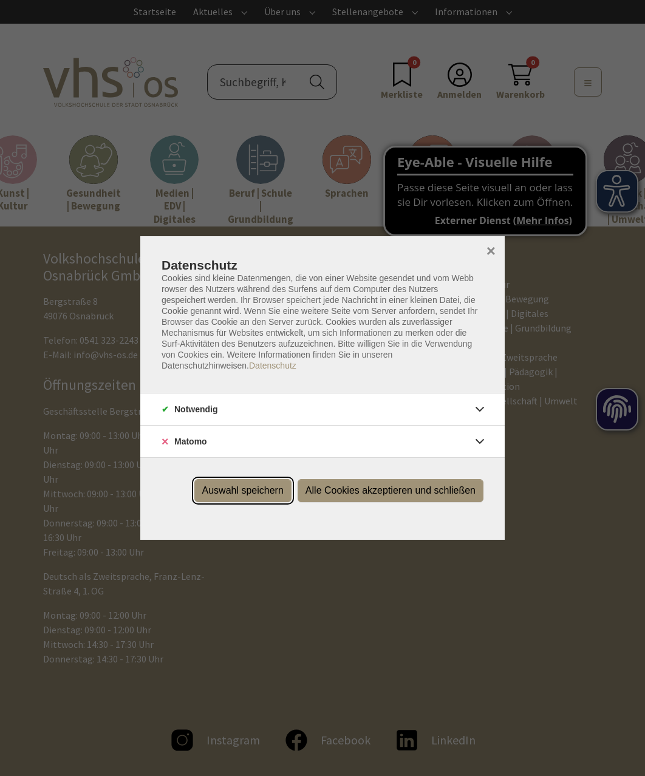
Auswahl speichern (243, 490)
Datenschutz (272, 365)
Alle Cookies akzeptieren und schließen (390, 490)
